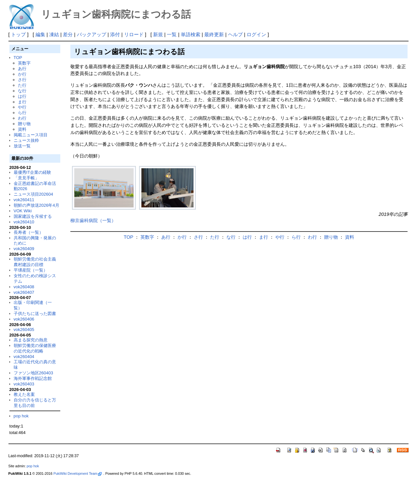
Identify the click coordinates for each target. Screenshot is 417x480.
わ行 (22, 118)
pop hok (21, 415)
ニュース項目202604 (33, 194)
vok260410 (24, 221)
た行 (22, 85)
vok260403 (24, 384)
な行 (22, 90)
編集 (40, 34)
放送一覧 (22, 145)
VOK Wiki (23, 210)
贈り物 (24, 123)
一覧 (172, 34)
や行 (22, 107)
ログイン (256, 34)
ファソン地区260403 (33, 372)
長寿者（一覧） (28, 232)
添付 (115, 34)
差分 (68, 34)
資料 (22, 129)
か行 (22, 74)
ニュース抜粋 (26, 140)
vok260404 (24, 356)
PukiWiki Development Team (77, 473)
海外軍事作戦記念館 (33, 378)
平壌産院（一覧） (31, 270)
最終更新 (214, 34)
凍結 (54, 34)
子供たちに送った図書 (35, 313)
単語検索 (190, 34)
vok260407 (24, 292)
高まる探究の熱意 (31, 340)
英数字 (24, 63)
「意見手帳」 (26, 177)
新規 (158, 34)
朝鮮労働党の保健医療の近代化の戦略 (35, 348)
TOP (18, 57)
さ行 (22, 79)
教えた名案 (24, 394)
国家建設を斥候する (33, 216)
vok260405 (24, 329)
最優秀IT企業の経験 (32, 172)
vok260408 (24, 286)
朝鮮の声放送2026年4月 (36, 205)
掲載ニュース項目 (31, 134)
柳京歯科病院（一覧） (93, 220)
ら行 (22, 112)
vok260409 (24, 248)
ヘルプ (235, 34)
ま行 (22, 101)
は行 (22, 96)
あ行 (22, 68)
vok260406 (24, 319)
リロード (134, 34)
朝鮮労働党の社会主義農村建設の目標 (35, 262)
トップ (18, 34)
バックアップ (91, 34)
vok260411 (24, 199)
